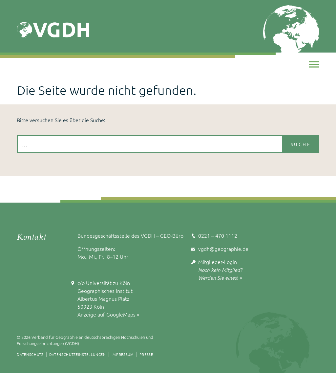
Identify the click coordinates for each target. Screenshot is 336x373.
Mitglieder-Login (217, 261)
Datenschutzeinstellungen (77, 354)
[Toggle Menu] (314, 64)
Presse (146, 354)
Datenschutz (30, 354)
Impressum (123, 354)
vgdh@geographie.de (223, 248)
